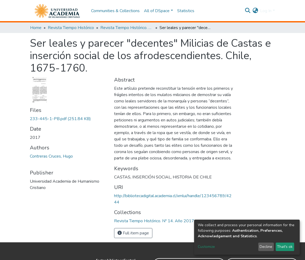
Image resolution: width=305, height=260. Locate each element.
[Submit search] (247, 11)
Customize (206, 246)
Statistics (185, 11)
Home (35, 28)
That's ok (285, 246)
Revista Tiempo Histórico (71, 28)
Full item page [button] (133, 233)
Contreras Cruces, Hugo (51, 156)
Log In (265, 11)
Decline (266, 246)
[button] (255, 11)
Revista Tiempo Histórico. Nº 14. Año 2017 (126, 28)
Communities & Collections (115, 11)
